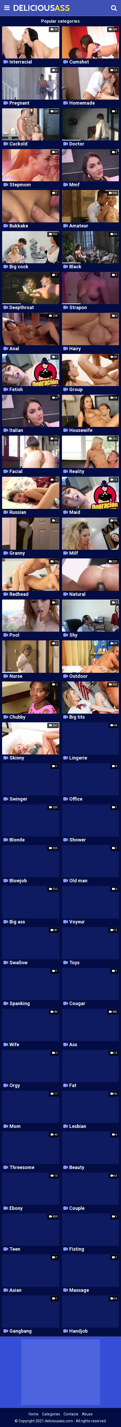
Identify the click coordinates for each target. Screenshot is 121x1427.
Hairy (75, 348)
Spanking (19, 1003)
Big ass (17, 921)
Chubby (17, 717)
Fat (72, 1085)
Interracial (20, 62)
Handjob (78, 1331)
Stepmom (20, 184)
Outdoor (78, 676)
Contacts (71, 1414)
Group (76, 389)
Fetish (16, 389)
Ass (73, 1044)
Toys (74, 962)
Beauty (76, 1167)
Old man (78, 880)
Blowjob (18, 880)
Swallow (18, 962)
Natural (77, 594)
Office (75, 799)
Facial (16, 471)
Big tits (77, 717)
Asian (15, 1290)
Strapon (78, 307)
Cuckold (18, 144)
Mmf (74, 184)
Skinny (16, 758)
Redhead (19, 594)
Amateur (78, 225)
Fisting (76, 1249)
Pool (14, 635)
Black (75, 266)
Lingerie (78, 758)
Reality (76, 471)
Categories (51, 1414)
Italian (16, 430)
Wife (14, 1044)
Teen (14, 1249)
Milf (73, 553)
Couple (77, 1208)
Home (34, 1414)
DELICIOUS (26, 8)
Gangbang (20, 1331)
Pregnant (19, 103)
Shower (77, 839)
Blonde (17, 839)
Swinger (18, 799)
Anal (14, 348)
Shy (73, 635)
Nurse (15, 676)
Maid (74, 512)
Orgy (14, 1085)
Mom (15, 1126)
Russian (17, 512)
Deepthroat (21, 307)
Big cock (18, 266)
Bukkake (18, 225)
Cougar (77, 1003)
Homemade (82, 103)
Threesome (21, 1167)
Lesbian (77, 1126)
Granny (17, 553)
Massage (79, 1290)
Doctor (76, 144)
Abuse (87, 1414)
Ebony (16, 1208)
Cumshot (79, 62)
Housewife (80, 430)
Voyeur (77, 921)
